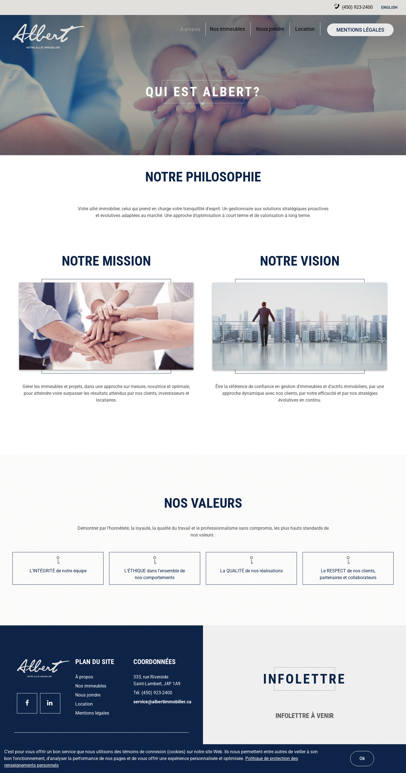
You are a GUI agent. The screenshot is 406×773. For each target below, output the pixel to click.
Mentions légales (360, 30)
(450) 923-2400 (347, 7)
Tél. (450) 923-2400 (152, 692)
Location (305, 29)
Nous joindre (270, 29)
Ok (362, 758)
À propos (189, 31)
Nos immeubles (227, 29)
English (389, 7)
